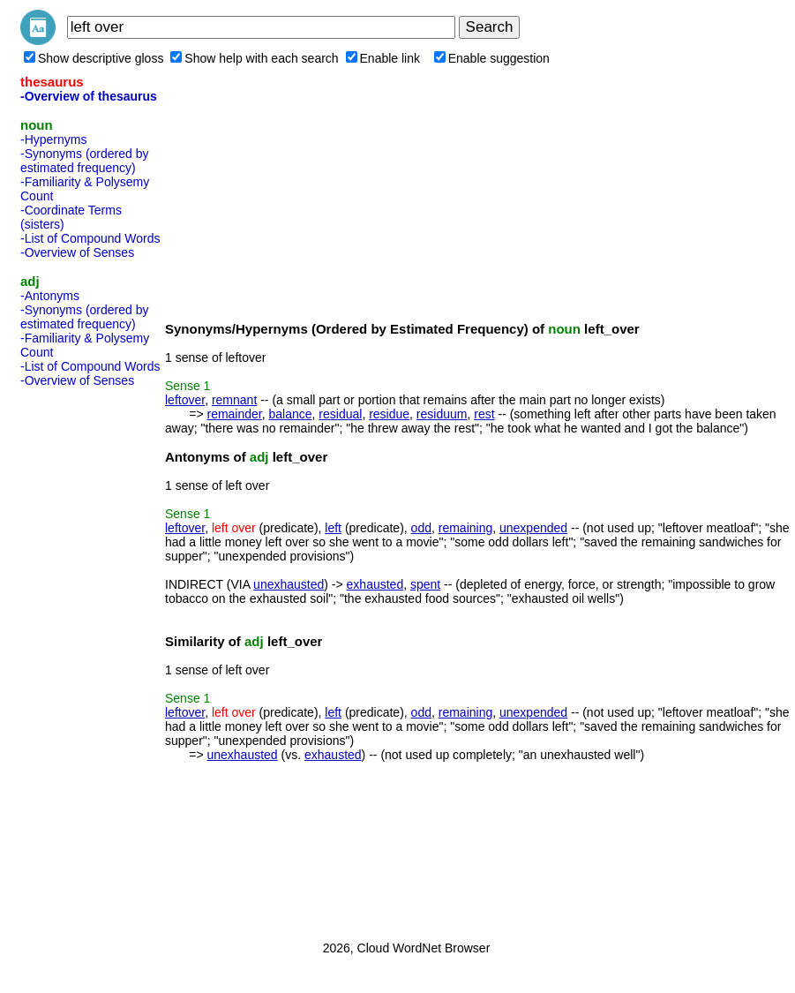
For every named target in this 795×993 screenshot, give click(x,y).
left (333, 528)
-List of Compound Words (90, 238)
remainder (233, 414)
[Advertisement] (90, 658)
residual (340, 414)
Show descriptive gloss (93, 58)
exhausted (375, 584)
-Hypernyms (53, 139)
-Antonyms (49, 296)
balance (290, 414)
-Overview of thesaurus (88, 96)
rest (484, 414)
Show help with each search (254, 58)
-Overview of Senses (77, 252)
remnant (234, 400)
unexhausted (288, 584)
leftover (185, 400)
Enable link (383, 58)
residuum (442, 414)
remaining (465, 528)
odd (421, 528)
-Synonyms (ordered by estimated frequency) (84, 161)
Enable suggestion (492, 58)
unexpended (533, 528)
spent (425, 584)
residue (389, 414)
